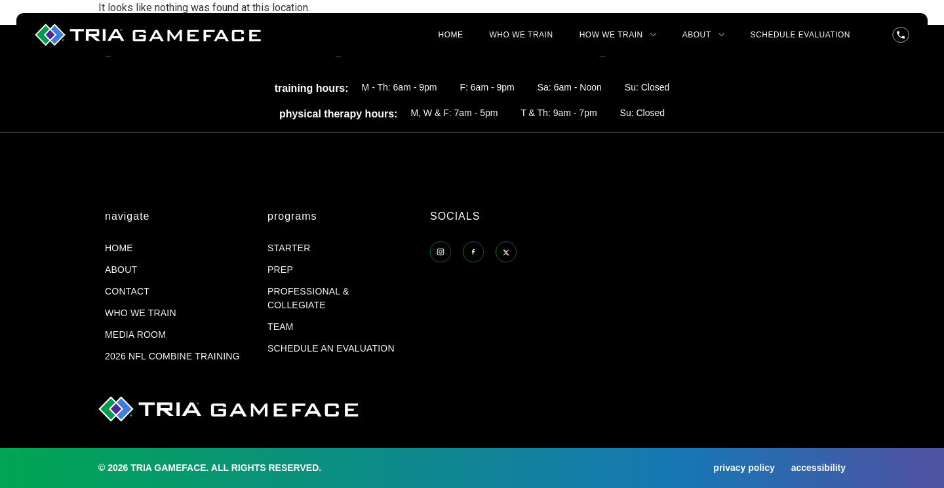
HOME (451, 34)
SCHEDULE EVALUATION (800, 34)
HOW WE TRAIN (618, 34)
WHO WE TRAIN (521, 34)
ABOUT (703, 34)
